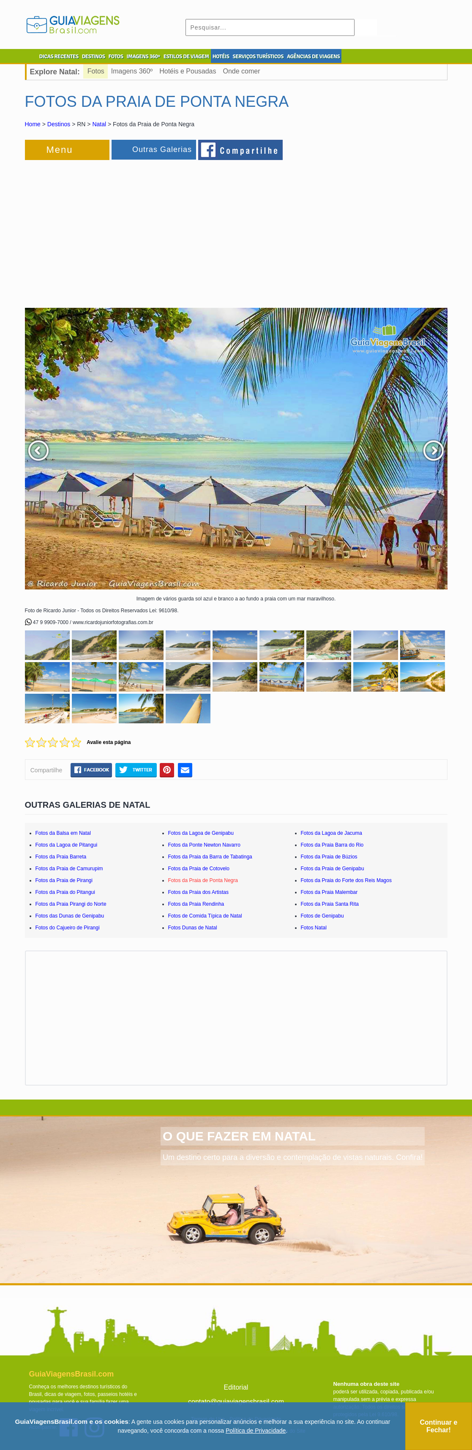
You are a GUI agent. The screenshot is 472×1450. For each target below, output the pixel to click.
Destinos (58, 124)
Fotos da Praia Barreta (61, 857)
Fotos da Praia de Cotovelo (198, 869)
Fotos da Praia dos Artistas (198, 892)
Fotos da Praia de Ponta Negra (203, 880)
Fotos (95, 71)
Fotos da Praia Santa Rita (330, 904)
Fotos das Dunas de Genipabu (69, 916)
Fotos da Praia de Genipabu (332, 869)
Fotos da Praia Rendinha (196, 904)
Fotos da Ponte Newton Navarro (204, 845)
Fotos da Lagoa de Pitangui (66, 845)
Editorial (236, 1387)
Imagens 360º (132, 71)
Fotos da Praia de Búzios (329, 857)
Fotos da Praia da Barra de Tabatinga (210, 857)
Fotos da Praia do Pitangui (65, 892)
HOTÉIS (221, 56)
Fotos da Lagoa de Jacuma (331, 833)
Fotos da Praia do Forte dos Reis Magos (346, 880)
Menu (59, 149)
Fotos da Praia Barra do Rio (332, 845)
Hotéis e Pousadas (187, 71)
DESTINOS (93, 56)
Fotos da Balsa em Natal (63, 833)
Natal (99, 124)
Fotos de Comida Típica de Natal (205, 916)
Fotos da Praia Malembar (329, 892)
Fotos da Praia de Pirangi (64, 880)
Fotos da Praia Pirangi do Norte (70, 904)
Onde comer (241, 71)
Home (33, 124)
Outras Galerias (162, 149)
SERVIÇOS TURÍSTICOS (257, 56)
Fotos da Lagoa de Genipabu (201, 833)
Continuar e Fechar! (438, 1426)
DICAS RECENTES (59, 56)
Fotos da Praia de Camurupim (69, 869)
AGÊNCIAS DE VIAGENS (313, 56)
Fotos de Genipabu (322, 916)
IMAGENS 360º (143, 56)
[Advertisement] (117, 230)
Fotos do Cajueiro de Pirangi (67, 928)
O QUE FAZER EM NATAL (239, 1136)
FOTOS (115, 56)
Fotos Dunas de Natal (192, 928)
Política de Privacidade (256, 1430)
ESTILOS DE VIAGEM (186, 56)
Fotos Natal (314, 928)
